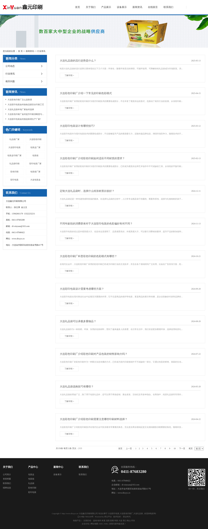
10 (175, 448)
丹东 (133, 520)
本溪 (103, 520)
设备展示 (122, 7)
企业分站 (85, 524)
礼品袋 (31, 483)
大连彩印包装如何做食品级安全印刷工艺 (25, 104)
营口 (125, 520)
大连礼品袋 (138, 513)
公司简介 (7, 474)
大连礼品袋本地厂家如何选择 (20, 109)
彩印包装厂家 (35, 164)
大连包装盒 (35, 180)
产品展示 (106, 7)
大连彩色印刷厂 (126, 513)
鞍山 (129, 520)
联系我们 (168, 7)
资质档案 (7, 479)
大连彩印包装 (14, 147)
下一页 (182, 448)
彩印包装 (14, 180)
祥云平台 (108, 517)
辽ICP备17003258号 (85, 517)
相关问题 (10, 81)
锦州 (99, 520)
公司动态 (10, 66)
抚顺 (112, 520)
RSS (101, 524)
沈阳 (108, 520)
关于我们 (91, 7)
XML (106, 524)
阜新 (116, 520)
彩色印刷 (14, 172)
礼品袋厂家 (14, 139)
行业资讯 (41, 51)
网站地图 (95, 524)
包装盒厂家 (35, 147)
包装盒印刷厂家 (14, 155)
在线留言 (153, 7)
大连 (120, 520)
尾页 (191, 448)
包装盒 (31, 474)
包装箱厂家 (35, 172)
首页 (77, 7)
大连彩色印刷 (35, 139)
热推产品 (77, 520)
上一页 (129, 448)
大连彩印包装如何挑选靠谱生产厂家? (24, 119)
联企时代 (127, 517)
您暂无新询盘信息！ (117, 524)
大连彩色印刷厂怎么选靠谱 (19, 100)
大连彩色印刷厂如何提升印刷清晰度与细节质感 (26, 114)
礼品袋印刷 (14, 164)
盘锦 (95, 520)
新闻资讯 (137, 7)
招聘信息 (7, 488)
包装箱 (35, 155)
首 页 (20, 51)
